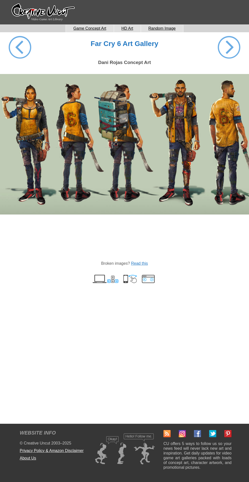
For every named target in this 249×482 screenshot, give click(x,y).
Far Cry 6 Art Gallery (124, 44)
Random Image (162, 28)
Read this (139, 263)
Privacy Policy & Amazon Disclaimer (52, 450)
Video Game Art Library (47, 19)
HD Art (127, 28)
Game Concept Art (89, 28)
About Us (28, 458)
